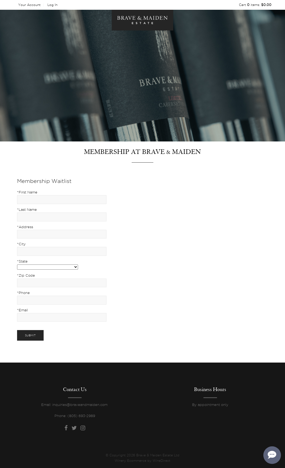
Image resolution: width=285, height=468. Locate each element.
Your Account (29, 5)
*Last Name (27, 209)
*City (21, 244)
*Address (25, 227)
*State (22, 261)
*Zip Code (26, 275)
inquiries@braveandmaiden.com (80, 404)
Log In (52, 5)
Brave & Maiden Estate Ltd (142, 20)
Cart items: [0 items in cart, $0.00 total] (255, 5)
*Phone (23, 293)
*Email (22, 310)
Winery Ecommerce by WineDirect (142, 460)
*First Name (27, 192)
